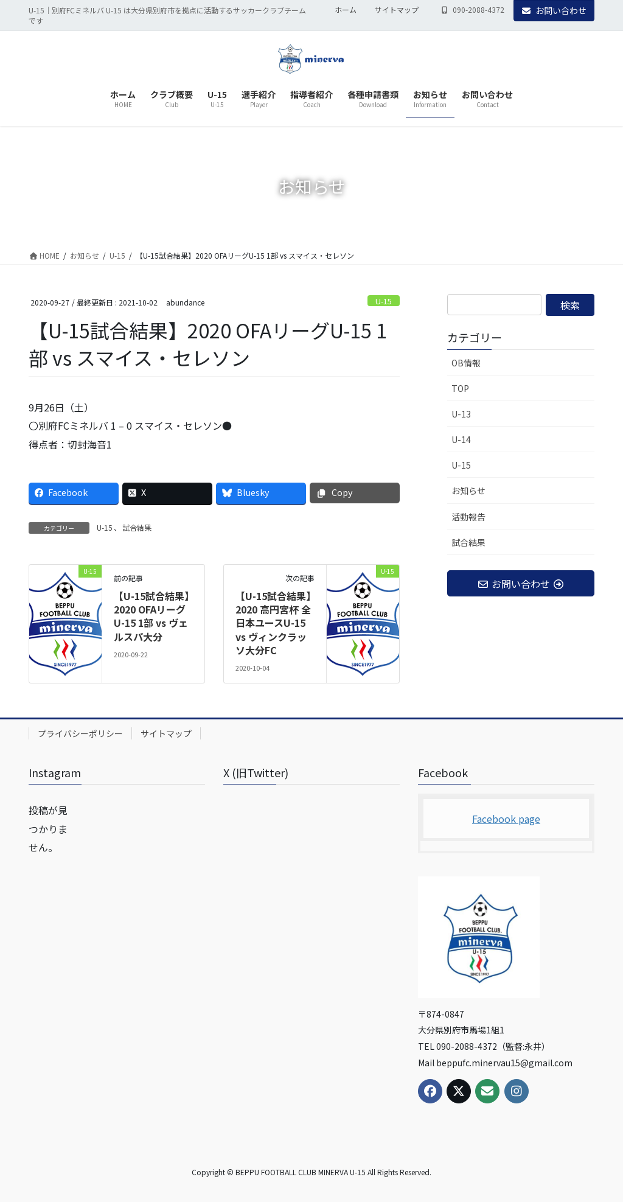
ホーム (346, 10)
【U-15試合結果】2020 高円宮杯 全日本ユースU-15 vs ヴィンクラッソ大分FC (273, 623)
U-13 (461, 414)
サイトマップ (397, 10)
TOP (460, 388)
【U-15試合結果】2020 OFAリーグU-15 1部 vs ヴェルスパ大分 (151, 616)
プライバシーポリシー (80, 733)
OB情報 (466, 363)
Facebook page (506, 818)
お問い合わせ (554, 10)
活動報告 (468, 517)
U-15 (383, 301)
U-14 (461, 439)
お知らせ (468, 490)
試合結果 (136, 527)
